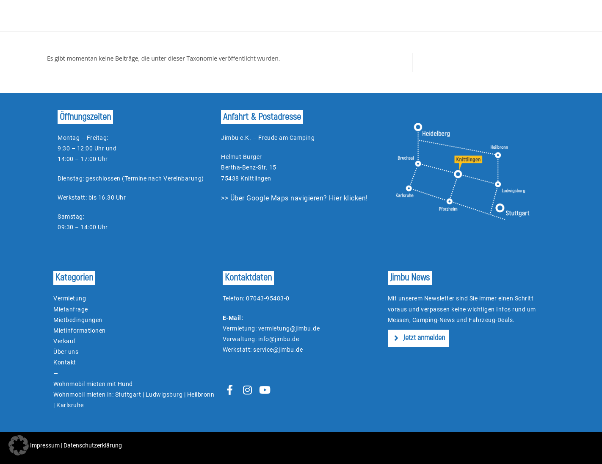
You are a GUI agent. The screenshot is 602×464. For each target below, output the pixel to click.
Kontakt (64, 362)
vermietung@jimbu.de (289, 328)
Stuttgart (128, 394)
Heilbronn (201, 394)
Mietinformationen (79, 330)
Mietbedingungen (77, 320)
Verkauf (64, 341)
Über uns (65, 351)
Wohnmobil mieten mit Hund (93, 384)
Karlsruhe (70, 405)
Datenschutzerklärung (93, 445)
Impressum (45, 445)
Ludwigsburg (164, 394)
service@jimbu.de (278, 349)
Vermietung (69, 298)
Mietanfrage (70, 309)
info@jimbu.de (278, 339)
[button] (18, 445)
